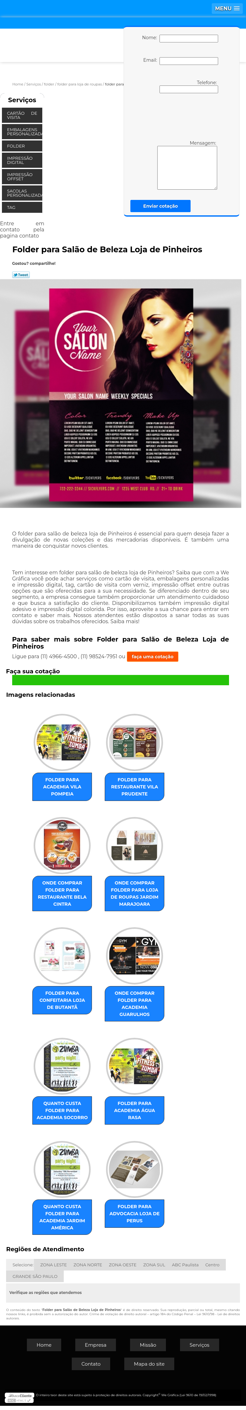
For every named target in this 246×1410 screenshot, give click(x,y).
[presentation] (179, 116)
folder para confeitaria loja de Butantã (65, 1001)
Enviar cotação (160, 206)
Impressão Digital (20, 160)
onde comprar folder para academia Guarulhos (132, 1005)
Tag (12, 207)
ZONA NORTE (88, 1268)
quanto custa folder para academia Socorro (65, 1113)
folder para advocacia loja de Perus (132, 1218)
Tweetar (21, 275)
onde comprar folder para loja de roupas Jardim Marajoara (131, 893)
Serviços (22, 100)
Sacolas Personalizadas (24, 193)
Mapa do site (149, 1368)
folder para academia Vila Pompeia (65, 785)
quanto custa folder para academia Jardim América (65, 1221)
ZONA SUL (154, 1268)
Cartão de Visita (22, 115)
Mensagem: (177, 165)
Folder (16, 145)
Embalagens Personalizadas (24, 131)
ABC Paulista (185, 1268)
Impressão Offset (20, 176)
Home (44, 1349)
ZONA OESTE (122, 1268)
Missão (148, 1349)
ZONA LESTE (53, 1268)
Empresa (95, 1349)
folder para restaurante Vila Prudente (131, 785)
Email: (180, 61)
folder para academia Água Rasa (131, 1109)
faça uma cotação (153, 657)
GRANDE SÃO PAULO (34, 1280)
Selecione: (22, 1268)
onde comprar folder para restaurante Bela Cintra (65, 889)
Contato (91, 1368)
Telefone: (189, 86)
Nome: (180, 38)
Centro (212, 1268)
